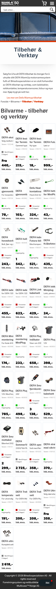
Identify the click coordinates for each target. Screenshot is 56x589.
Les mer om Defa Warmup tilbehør (24, 97)
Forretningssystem (12, 582)
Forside (5, 101)
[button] (45, 583)
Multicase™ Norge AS (28, 585)
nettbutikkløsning (35, 582)
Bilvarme (15, 101)
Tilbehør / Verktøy (32, 101)
